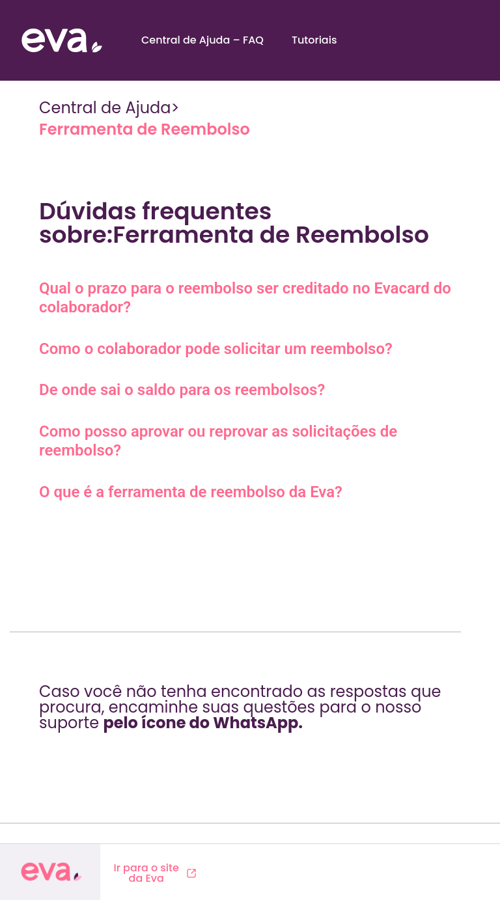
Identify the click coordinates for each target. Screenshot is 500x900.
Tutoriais (314, 40)
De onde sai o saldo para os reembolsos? (182, 390)
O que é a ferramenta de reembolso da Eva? (190, 492)
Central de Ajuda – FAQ (202, 40)
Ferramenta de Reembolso (144, 129)
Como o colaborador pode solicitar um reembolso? (216, 349)
